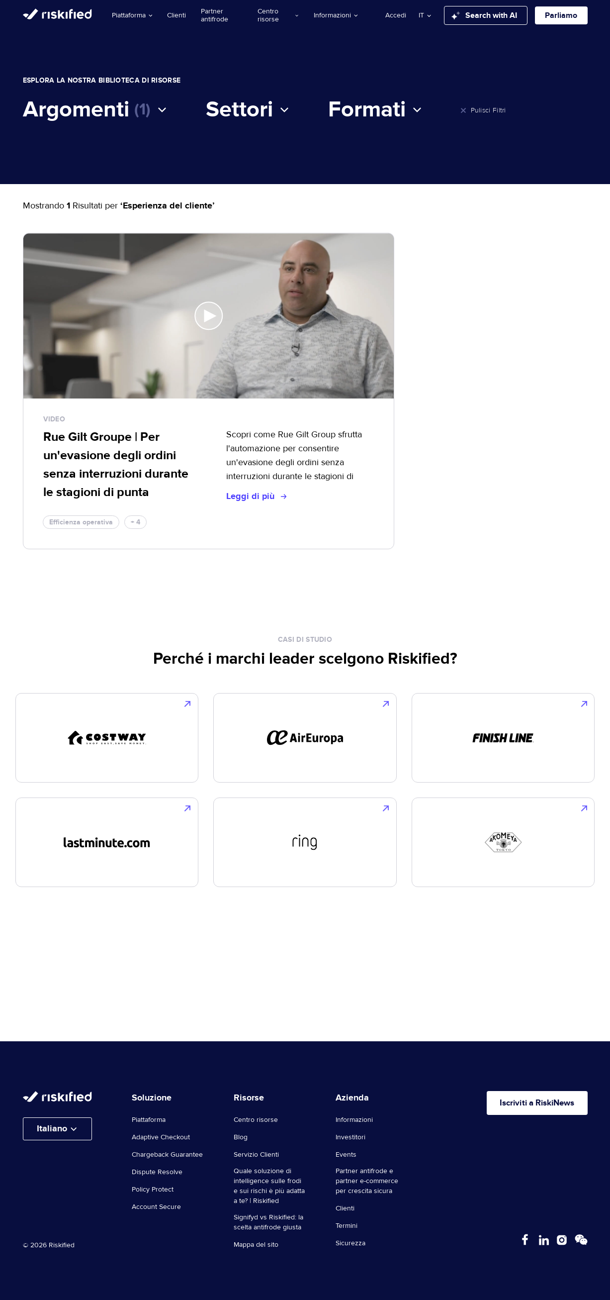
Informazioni (336, 15)
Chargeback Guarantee (167, 1154)
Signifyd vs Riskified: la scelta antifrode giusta (268, 1222)
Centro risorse (278, 15)
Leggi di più (256, 496)
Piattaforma (132, 15)
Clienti (176, 15)
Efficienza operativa (81, 522)
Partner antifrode (214, 15)
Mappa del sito (256, 1244)
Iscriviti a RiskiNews (531, 1104)
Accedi (395, 15)
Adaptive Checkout (161, 1137)
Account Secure (156, 1206)
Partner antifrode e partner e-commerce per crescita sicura (367, 1181)
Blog (241, 1137)
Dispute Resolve (157, 1172)
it (421, 15)
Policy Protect (153, 1189)
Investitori (350, 1137)
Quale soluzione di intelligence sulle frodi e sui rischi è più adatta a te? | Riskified (269, 1186)
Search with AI (484, 15)
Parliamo (561, 15)
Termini (346, 1225)
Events (346, 1154)
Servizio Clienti (256, 1154)
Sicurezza (350, 1243)
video (54, 419)
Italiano (52, 1128)
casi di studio (305, 639)
